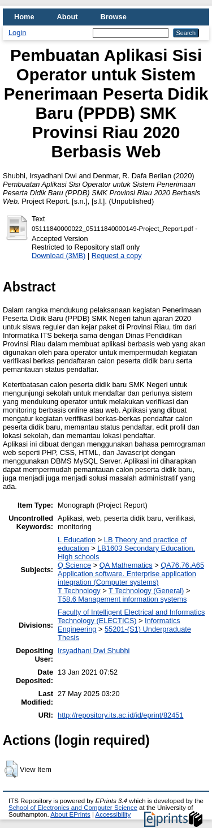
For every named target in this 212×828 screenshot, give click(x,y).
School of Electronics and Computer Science (72, 807)
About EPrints (70, 814)
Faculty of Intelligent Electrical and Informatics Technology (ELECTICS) (131, 616)
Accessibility (113, 814)
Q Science (74, 565)
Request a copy (117, 255)
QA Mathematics (126, 565)
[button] (11, 769)
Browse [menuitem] (114, 16)
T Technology (79, 590)
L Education (77, 539)
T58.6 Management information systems (122, 599)
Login (17, 32)
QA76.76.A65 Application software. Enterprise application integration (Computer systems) (131, 573)
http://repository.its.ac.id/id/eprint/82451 (120, 715)
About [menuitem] (67, 16)
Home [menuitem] (24, 16)
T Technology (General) (146, 590)
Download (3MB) (58, 255)
